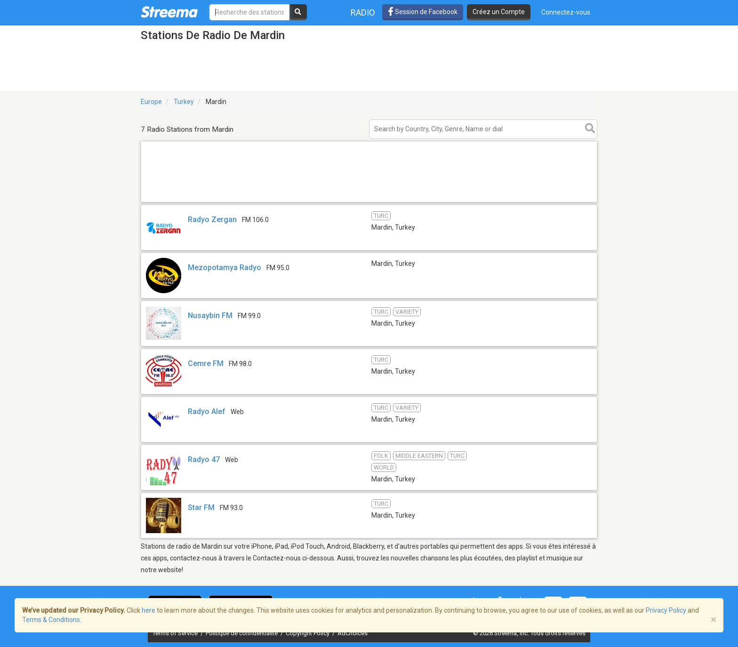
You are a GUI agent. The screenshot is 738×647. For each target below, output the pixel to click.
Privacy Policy (666, 610)
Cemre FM (206, 363)
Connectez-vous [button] (565, 12)
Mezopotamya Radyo (224, 267)
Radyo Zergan (212, 219)
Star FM (201, 507)
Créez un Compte (499, 12)
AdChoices (352, 633)
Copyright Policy (308, 633)
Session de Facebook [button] (422, 12)
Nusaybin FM (210, 315)
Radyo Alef (207, 411)
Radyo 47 (204, 459)
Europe (151, 101)
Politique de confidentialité (242, 633)
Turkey (184, 101)
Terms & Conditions (51, 619)
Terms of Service (175, 633)
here (148, 610)
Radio (363, 12)
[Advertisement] (369, 201)
